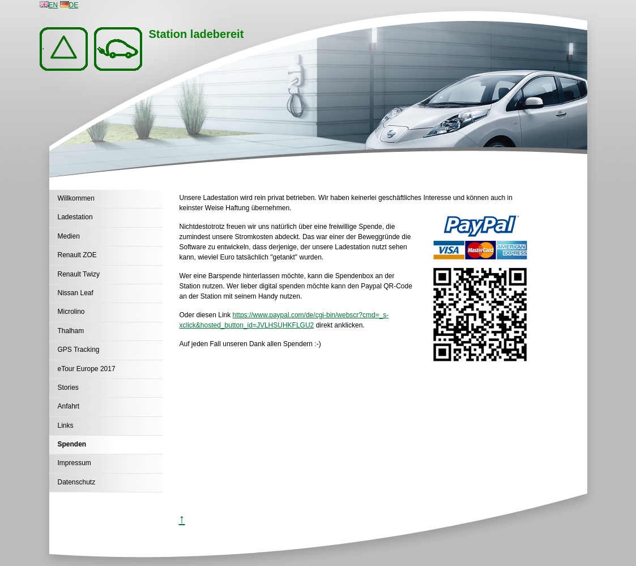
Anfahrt (69, 406)
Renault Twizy (79, 274)
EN (49, 5)
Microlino (71, 312)
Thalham (71, 331)
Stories (68, 387)
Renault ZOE (77, 255)
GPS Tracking (79, 350)
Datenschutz (77, 482)
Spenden (72, 444)
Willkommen (76, 198)
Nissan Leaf (75, 293)
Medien (69, 236)
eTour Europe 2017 (87, 369)
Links (66, 425)
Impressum (74, 463)
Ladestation (75, 217)
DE (69, 5)
